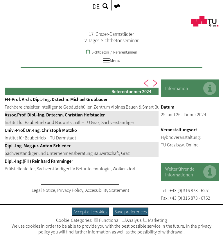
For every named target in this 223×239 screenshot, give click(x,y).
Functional (107, 220)
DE (96, 6)
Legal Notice (43, 190)
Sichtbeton (97, 52)
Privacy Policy (70, 190)
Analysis (131, 220)
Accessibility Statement (107, 190)
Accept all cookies (90, 212)
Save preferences (130, 212)
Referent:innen (125, 52)
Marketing (155, 220)
